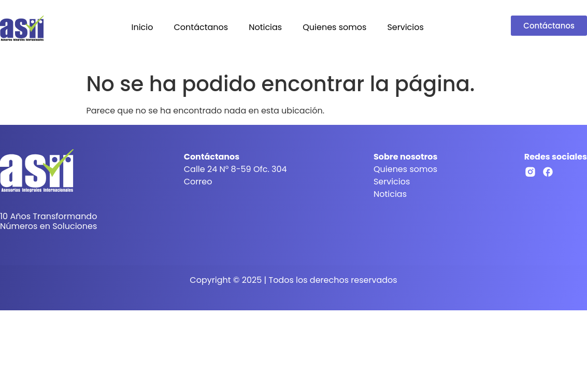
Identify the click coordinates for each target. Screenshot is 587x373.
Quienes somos (334, 27)
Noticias (265, 27)
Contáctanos (201, 27)
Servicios (405, 27)
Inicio (142, 27)
